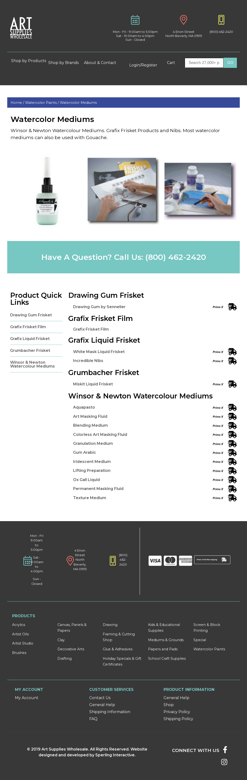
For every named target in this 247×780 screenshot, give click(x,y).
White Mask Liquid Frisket (99, 351)
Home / (18, 102)
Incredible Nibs (88, 360)
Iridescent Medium (92, 461)
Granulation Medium (93, 443)
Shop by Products (28, 62)
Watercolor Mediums (78, 102)
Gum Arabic (84, 452)
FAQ (93, 718)
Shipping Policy (178, 718)
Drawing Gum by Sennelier (99, 307)
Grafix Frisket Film (28, 327)
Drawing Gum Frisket (31, 315)
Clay (61, 640)
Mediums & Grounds (166, 640)
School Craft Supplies (167, 658)
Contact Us (99, 697)
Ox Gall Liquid (86, 479)
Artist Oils (20, 634)
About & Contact (102, 62)
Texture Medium (89, 498)
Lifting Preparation (91, 470)
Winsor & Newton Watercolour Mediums (32, 364)
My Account (26, 697)
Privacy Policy (177, 711)
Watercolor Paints (209, 649)
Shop (169, 704)
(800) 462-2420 (221, 32)
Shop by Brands (65, 62)
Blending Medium (90, 425)
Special (199, 640)
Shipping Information (109, 711)
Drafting (64, 658)
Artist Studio (22, 643)
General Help (102, 704)
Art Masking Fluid (90, 416)
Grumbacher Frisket (30, 350)
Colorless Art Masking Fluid (100, 434)
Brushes (19, 653)
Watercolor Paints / (42, 102)
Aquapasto (84, 407)
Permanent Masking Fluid (98, 488)
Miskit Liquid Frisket (93, 384)
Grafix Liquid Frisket (30, 338)
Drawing (110, 625)
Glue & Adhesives (117, 649)
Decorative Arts (70, 649)
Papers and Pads (163, 649)
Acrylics (18, 625)
